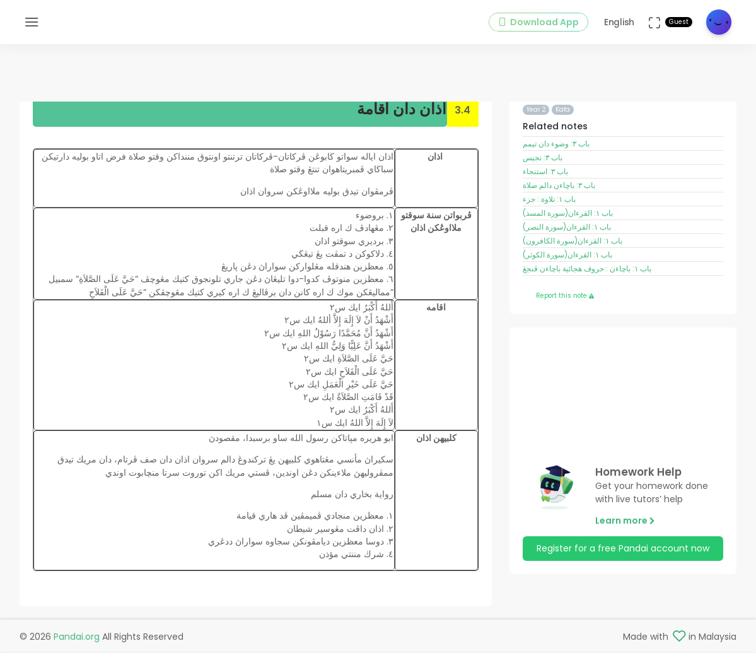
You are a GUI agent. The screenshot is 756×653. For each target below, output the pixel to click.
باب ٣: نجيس (542, 159)
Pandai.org (77, 638)
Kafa (562, 111)
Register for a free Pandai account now (623, 549)
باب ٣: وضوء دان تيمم (556, 145)
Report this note (565, 296)
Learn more (625, 521)
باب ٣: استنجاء (545, 173)
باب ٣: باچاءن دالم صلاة (559, 187)
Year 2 (536, 111)
